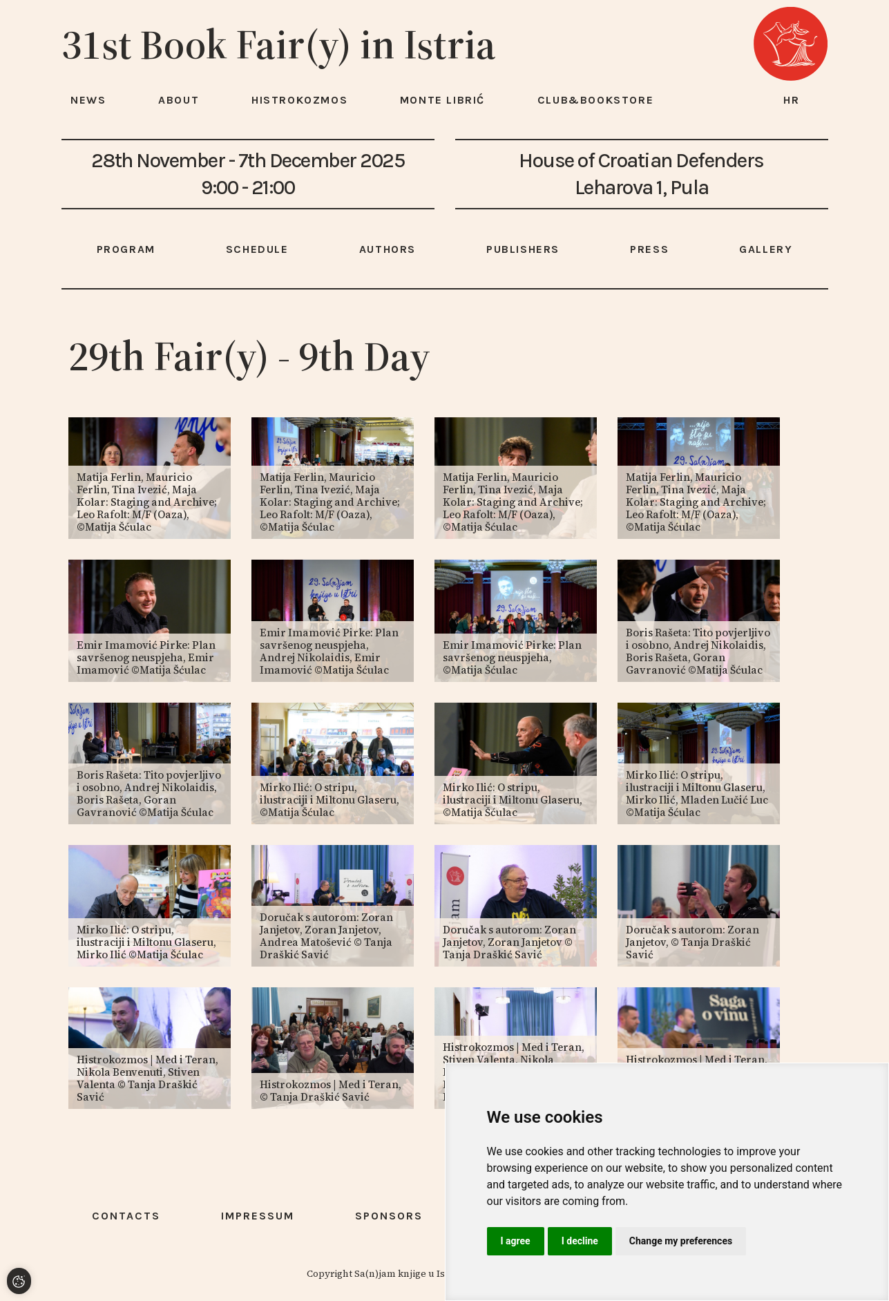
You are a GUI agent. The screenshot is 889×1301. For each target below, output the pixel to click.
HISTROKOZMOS (299, 99)
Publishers (523, 249)
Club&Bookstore (595, 99)
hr (791, 99)
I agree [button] (515, 1240)
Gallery (765, 249)
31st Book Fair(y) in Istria (278, 44)
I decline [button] (580, 1240)
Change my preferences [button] (680, 1240)
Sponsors (389, 1215)
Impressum (257, 1215)
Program (126, 249)
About (178, 99)
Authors (387, 249)
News (88, 99)
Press (649, 249)
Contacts (126, 1215)
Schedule (257, 249)
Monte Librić (442, 99)
